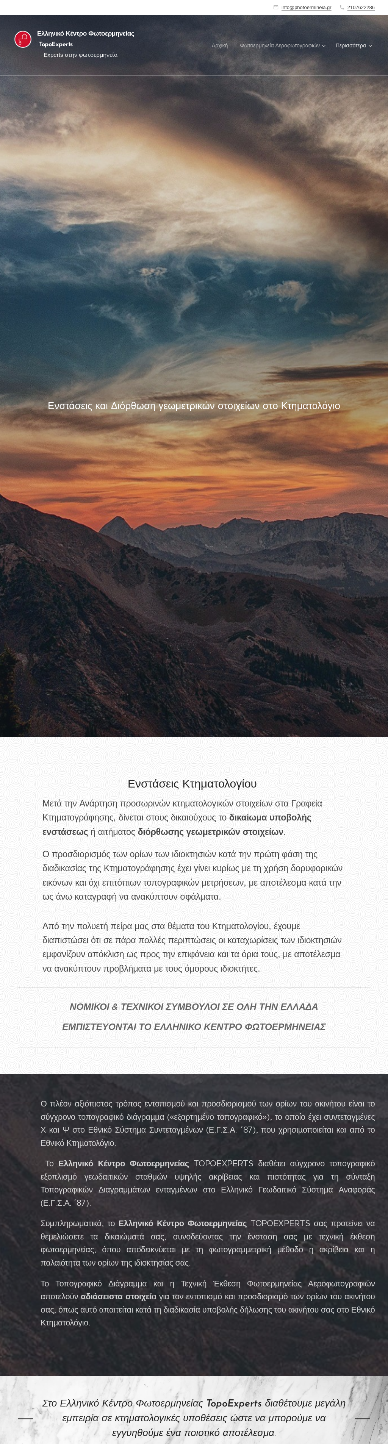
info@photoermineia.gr (307, 7)
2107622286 (361, 7)
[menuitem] (222, 45)
